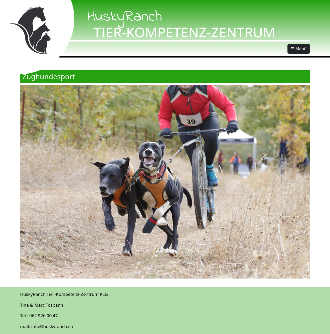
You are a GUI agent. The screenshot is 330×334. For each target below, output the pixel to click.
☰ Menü (299, 49)
